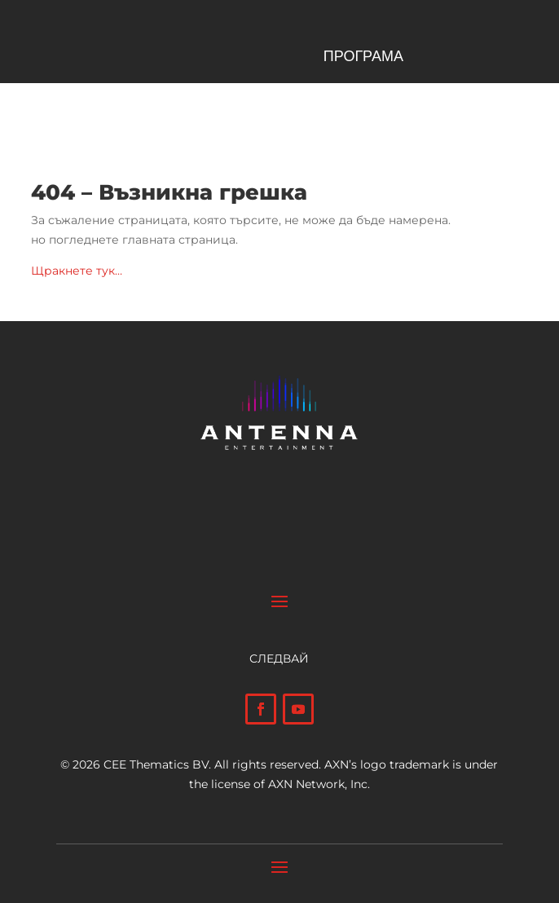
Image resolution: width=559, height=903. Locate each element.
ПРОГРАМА (363, 57)
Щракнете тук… (76, 270)
